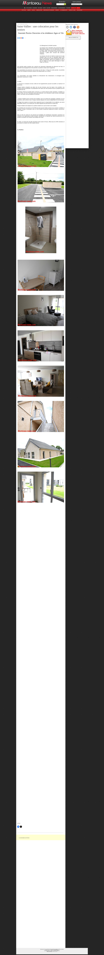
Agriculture (39, 10)
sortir (28, 10)
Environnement (61, 7)
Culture (48, 7)
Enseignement (54, 7)
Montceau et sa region (49, 10)
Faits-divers (29, 7)
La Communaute (63, 10)
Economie (35, 7)
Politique (40, 7)
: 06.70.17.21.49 (52, 951)
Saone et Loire (72, 10)
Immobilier (73, 7)
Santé (44, 7)
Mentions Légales (46, 950)
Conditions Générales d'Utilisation (55, 950)
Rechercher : (62, 1)
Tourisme (68, 7)
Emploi (78, 7)
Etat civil (24, 10)
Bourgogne (79, 10)
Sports (57, 10)
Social (33, 10)
